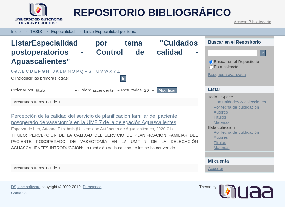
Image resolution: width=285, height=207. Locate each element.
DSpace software (25, 187)
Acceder (215, 168)
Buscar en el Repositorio (234, 61)
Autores (221, 112)
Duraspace (92, 187)
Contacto (19, 193)
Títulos (220, 117)
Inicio (16, 31)
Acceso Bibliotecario (252, 21)
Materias (222, 122)
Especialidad (63, 31)
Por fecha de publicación (236, 107)
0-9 (14, 71)
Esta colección (225, 66)
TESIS (36, 31)
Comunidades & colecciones (240, 101)
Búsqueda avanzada (227, 74)
